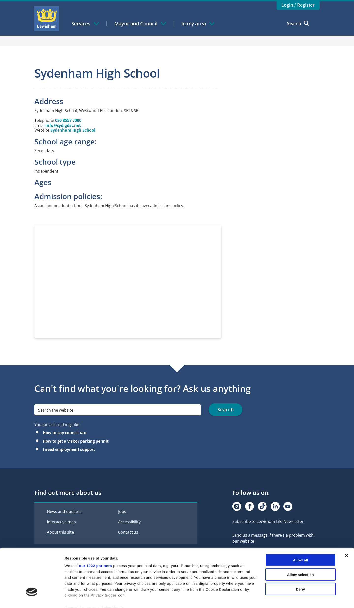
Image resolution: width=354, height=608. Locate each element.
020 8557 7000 (68, 120)
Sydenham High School (72, 130)
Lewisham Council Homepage (46, 18)
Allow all (300, 532)
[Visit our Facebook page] (249, 506)
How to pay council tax (64, 432)
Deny (300, 561)
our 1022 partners (95, 538)
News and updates (64, 511)
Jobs (122, 511)
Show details (258, 598)
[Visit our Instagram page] (236, 506)
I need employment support (69, 449)
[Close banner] (346, 527)
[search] (117, 409)
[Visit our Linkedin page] (275, 506)
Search (298, 23)
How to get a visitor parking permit (75, 441)
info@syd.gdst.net (63, 125)
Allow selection (300, 546)
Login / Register (298, 5)
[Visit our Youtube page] (287, 506)
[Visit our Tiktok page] (262, 506)
